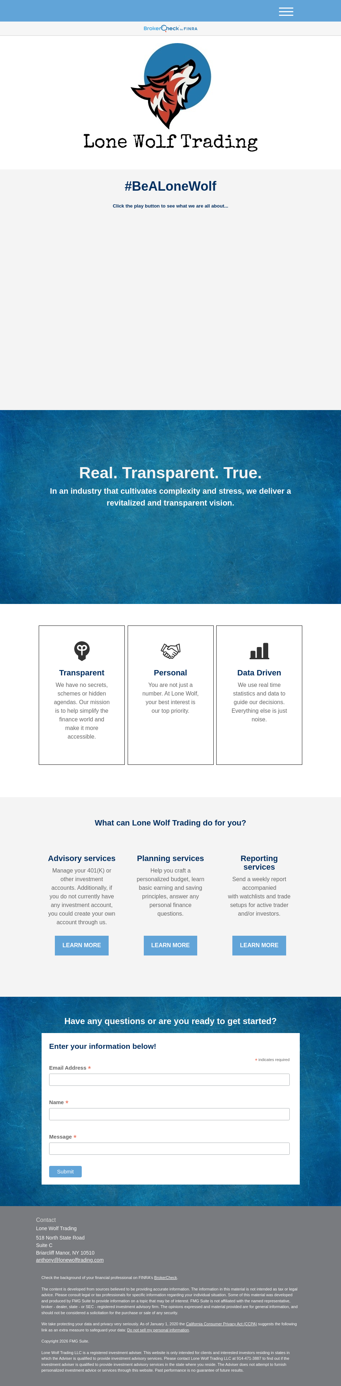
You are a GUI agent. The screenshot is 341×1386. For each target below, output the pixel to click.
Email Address (70, 1068)
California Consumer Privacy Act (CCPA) (221, 1324)
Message (62, 1137)
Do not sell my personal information (158, 1330)
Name (58, 1102)
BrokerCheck (165, 1277)
